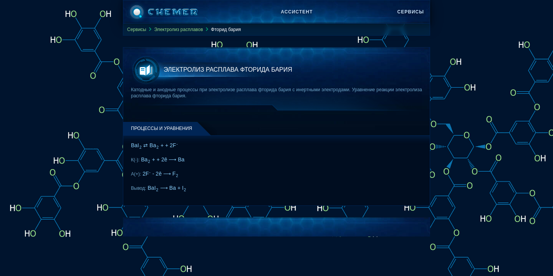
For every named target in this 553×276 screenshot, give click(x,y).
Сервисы (410, 12)
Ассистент (297, 12)
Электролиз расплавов (178, 29)
